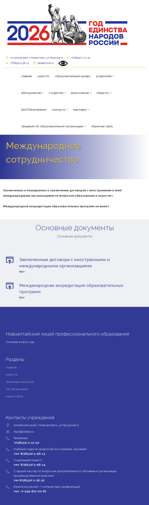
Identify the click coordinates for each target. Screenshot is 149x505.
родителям (104, 76)
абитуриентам (31, 93)
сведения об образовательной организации (52, 126)
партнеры (80, 109)
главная (26, 76)
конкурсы (58, 109)
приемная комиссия (20, 382)
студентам (56, 93)
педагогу (103, 93)
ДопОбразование (33, 109)
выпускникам (80, 93)
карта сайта (14, 396)
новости (43, 76)
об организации (17, 389)
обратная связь (102, 126)
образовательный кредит (73, 76)
